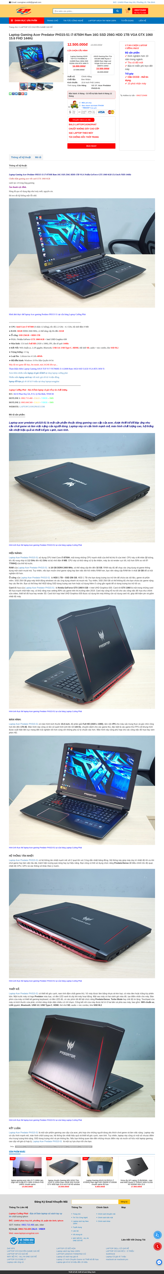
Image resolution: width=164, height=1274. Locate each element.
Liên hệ (142, 20)
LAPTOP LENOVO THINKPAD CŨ (71, 1254)
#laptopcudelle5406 (32, 1146)
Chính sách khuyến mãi (106, 1214)
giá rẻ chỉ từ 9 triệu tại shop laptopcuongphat (34, 381)
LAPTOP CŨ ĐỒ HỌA (66, 1248)
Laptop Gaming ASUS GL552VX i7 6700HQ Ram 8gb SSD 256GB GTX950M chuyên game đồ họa (100, 1182)
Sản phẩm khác (17, 1151)
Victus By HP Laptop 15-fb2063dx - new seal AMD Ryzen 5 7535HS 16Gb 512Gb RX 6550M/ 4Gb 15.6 (136, 1182)
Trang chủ (52, 20)
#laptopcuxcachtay (47, 1146)
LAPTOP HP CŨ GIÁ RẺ (17, 1254)
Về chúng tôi (77, 1234)
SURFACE (110, 1254)
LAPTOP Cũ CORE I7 (16, 1259)
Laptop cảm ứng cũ (15, 1262)
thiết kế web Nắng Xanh (86, 1272)
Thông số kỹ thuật (21, 157)
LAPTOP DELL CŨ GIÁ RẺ (117, 1248)
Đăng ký (124, 1202)
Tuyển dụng (127, 20)
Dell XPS (11, 1248)
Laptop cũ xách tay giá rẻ (67, 1256)
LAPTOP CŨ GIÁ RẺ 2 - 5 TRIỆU (120, 1251)
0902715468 (140, 10)
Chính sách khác (104, 1221)
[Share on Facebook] (13, 93)
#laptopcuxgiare (85, 1146)
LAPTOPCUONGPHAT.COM (32, 407)
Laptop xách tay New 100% (102, 20)
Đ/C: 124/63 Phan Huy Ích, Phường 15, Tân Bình (134, 2)
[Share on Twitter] (16, 93)
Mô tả (38, 157)
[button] (61, 44)
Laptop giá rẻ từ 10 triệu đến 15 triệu (72, 1262)
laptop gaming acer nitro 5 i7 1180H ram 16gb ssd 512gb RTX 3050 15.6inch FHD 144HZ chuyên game (27, 1182)
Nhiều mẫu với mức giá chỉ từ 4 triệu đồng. (34, 377)
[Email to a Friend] (19, 93)
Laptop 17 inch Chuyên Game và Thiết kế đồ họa (77, 1259)
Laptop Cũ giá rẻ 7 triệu (116, 1256)
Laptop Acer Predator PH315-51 (23, 557)
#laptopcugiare (61, 1146)
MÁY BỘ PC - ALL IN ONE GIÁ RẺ (81, 1239)
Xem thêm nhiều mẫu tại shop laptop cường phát (38, 373)
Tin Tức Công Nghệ (73, 20)
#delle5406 (20, 1146)
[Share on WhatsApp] (10, 93)
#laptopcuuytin (73, 1146)
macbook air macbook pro (117, 1259)
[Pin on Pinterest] (22, 93)
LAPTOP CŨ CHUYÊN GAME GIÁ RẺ (36, 27)
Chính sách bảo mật (105, 1217)
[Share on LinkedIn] (25, 93)
